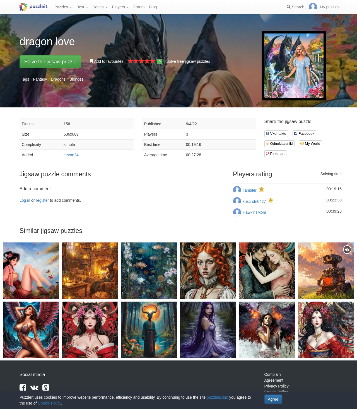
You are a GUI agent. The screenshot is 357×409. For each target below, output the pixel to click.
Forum (138, 7)
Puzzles (63, 7)
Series (100, 7)
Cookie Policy (49, 403)
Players (120, 7)
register (42, 200)
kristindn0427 (254, 201)
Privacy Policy (276, 386)
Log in (25, 200)
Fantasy (40, 79)
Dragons (58, 79)
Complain (272, 374)
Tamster (250, 190)
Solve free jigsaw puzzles (188, 61)
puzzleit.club (217, 397)
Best (82, 7)
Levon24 (71, 155)
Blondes (76, 79)
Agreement (273, 380)
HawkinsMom (254, 212)
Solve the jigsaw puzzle (50, 61)
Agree (273, 399)
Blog (153, 7)
